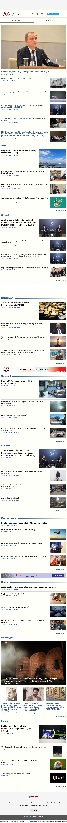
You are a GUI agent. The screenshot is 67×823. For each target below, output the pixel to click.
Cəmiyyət (6, 376)
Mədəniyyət (7, 637)
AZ (42, 14)
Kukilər (45, 806)
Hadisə (4, 582)
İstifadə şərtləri (24, 806)
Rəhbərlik (34, 803)
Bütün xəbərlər (60, 210)
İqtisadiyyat (7, 298)
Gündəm (5, 445)
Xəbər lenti (50, 21)
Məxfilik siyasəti (36, 806)
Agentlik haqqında (11, 803)
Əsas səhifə (16, 21)
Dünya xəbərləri (9, 518)
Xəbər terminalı (53, 14)
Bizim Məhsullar (44, 803)
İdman (4, 721)
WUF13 (5, 145)
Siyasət (5, 215)
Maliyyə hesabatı (24, 803)
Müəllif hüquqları (56, 803)
